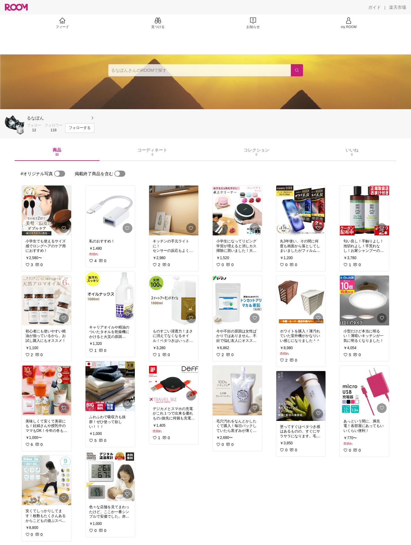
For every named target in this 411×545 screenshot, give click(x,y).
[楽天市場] (397, 7)
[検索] (297, 70)
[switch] (59, 174)
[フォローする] (79, 128)
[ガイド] (374, 7)
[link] (46, 210)
